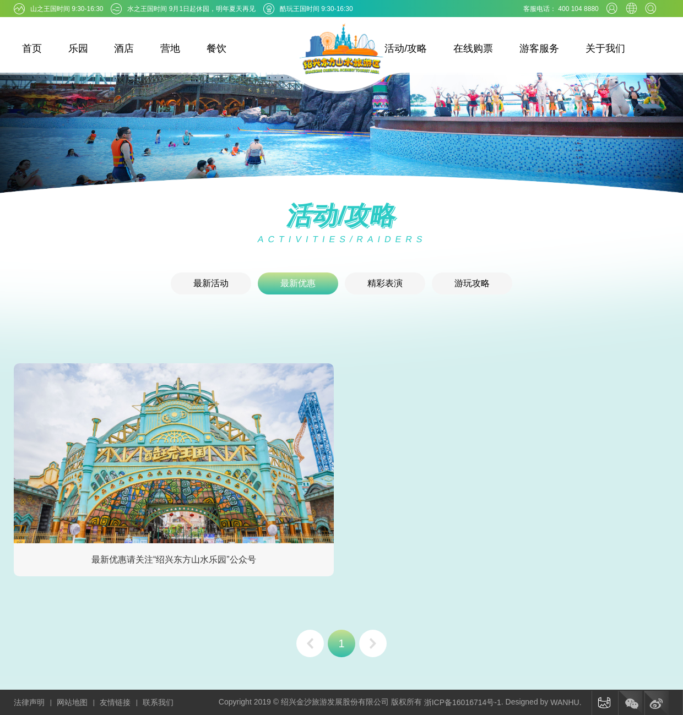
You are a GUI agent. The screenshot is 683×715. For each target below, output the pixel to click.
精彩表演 (385, 283)
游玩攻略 (472, 283)
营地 (170, 48)
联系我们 (158, 702)
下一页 (373, 643)
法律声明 (29, 702)
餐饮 (216, 48)
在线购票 (473, 48)
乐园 (78, 48)
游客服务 (539, 48)
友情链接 (115, 702)
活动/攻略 (405, 48)
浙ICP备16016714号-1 (462, 702)
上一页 (310, 643)
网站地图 (72, 702)
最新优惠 (298, 283)
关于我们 (605, 48)
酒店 (124, 48)
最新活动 (211, 283)
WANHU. (565, 702)
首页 (32, 48)
